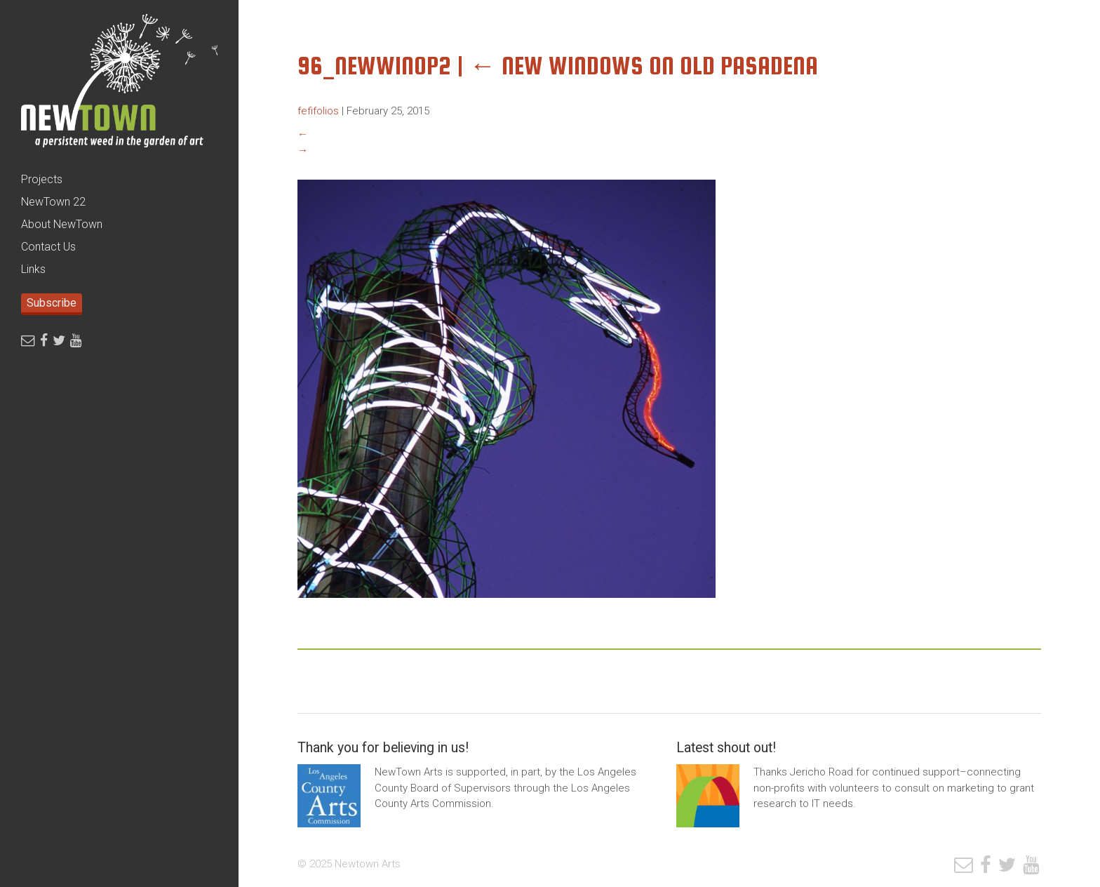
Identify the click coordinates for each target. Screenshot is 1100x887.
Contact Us (48, 246)
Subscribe (51, 302)
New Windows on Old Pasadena (643, 65)
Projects (41, 179)
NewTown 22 (53, 201)
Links (33, 269)
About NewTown (61, 224)
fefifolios (318, 111)
